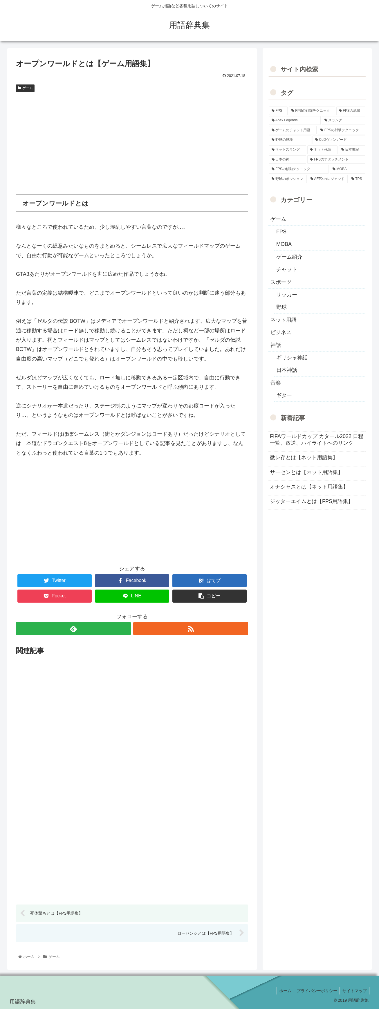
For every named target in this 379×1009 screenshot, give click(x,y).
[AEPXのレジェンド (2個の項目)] (328, 179)
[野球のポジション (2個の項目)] (288, 179)
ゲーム (25, 88)
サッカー (286, 295)
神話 (275, 345)
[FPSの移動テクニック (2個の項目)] (299, 169)
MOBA (284, 244)
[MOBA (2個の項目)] (347, 169)
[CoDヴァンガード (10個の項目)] (339, 140)
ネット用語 (283, 320)
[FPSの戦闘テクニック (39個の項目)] (312, 111)
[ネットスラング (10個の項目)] (287, 149)
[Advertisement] (132, 138)
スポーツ (280, 282)
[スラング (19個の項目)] (343, 120)
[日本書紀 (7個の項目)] (352, 149)
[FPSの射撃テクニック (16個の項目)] (341, 130)
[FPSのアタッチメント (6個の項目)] (336, 159)
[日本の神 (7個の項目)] (287, 159)
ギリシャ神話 (292, 358)
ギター (284, 395)
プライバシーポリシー (315, 991)
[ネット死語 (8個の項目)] (322, 149)
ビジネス (280, 332)
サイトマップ (354, 991)
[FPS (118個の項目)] (278, 111)
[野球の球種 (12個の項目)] (290, 140)
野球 (281, 307)
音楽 (275, 383)
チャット (286, 269)
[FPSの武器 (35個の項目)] (350, 111)
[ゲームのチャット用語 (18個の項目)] (293, 130)
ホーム (283, 991)
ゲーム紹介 (289, 257)
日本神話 (286, 370)
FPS (281, 232)
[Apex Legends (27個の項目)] (295, 120)
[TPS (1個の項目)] (357, 179)
